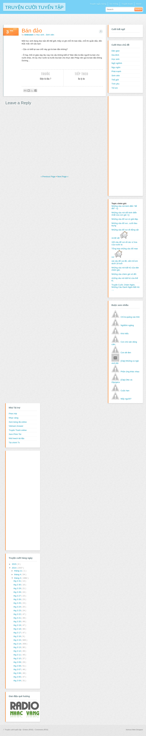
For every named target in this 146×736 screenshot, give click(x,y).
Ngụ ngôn (115, 67)
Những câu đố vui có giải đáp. (124, 219)
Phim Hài (13, 413)
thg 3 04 (18, 680)
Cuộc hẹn (125, 390)
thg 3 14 (18, 644)
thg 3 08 (18, 666)
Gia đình (115, 55)
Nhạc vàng (13, 418)
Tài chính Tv (14, 442)
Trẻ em (114, 88)
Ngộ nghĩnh (116, 63)
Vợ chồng (113, 4)
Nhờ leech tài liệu (16, 438)
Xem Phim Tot (15, 434)
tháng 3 (18, 578)
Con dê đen (126, 352)
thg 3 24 (18, 607)
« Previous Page (48, 176)
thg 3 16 (18, 636)
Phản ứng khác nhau (130, 371)
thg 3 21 (18, 618)
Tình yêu (115, 84)
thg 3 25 (18, 603)
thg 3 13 (18, 647)
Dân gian (115, 51)
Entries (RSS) (28, 730)
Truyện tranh (127, 4)
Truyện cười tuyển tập (34, 7)
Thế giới (115, 80)
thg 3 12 (18, 651)
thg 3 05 (18, 677)
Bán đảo (32, 31)
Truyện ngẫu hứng (98, 4)
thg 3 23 (18, 610)
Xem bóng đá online (18, 422)
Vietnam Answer (16, 426)
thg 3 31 (18, 581)
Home (138, 4)
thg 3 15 (18, 640)
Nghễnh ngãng (127, 325)
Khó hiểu (125, 333)
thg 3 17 (18, 632)
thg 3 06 (18, 673)
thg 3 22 (18, 614)
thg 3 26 (18, 599)
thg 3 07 (18, 669)
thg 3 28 (18, 592)
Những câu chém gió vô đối (123, 274)
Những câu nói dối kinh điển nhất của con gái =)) (124, 213)
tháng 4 (18, 574)
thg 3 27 (18, 596)
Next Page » (62, 176)
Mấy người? (126, 399)
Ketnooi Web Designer (134, 730)
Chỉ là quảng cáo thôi (130, 317)
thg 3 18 (18, 629)
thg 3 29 (18, 588)
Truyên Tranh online (18, 430)
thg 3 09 (18, 662)
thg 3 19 (18, 625)
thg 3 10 (18, 658)
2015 (14, 564)
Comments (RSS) (41, 730)
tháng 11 (18, 571)
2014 (14, 568)
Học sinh (40, 35)
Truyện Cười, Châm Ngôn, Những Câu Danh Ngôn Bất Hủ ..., (125, 287)
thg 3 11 (18, 655)
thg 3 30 (18, 585)
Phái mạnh (116, 71)
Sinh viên (50, 35)
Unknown (29, 35)
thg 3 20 (18, 621)
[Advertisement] (123, 145)
